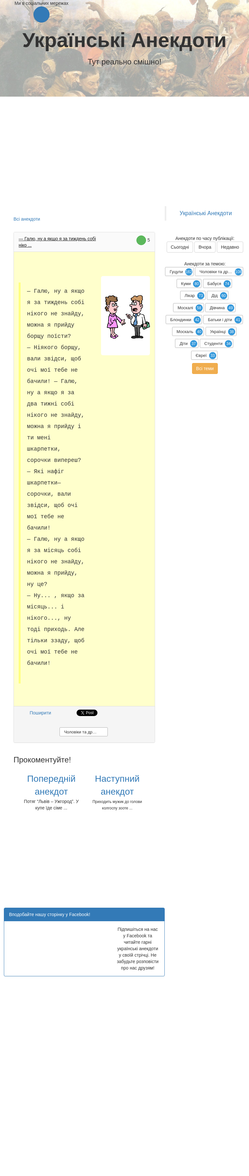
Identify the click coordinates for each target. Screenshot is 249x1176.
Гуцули (181, 271)
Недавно (230, 247)
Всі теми (205, 368)
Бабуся (219, 283)
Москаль (190, 331)
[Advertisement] (133, 861)
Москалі (190, 307)
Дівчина (222, 307)
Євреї (206, 355)
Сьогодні (180, 247)
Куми (190, 283)
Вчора (204, 247)
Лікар (194, 295)
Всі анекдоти (27, 219)
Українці (222, 331)
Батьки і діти (224, 319)
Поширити (40, 712)
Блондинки (185, 319)
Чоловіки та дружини (84, 732)
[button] (41, 14)
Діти (188, 343)
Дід (219, 295)
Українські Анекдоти (125, 40)
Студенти (218, 343)
